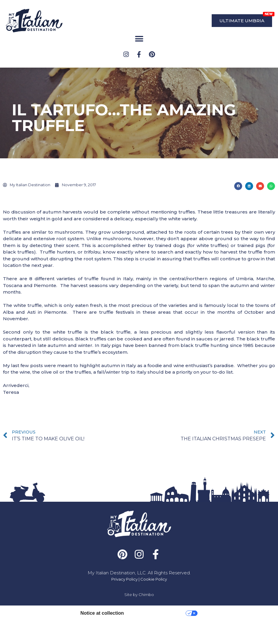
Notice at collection (102, 623)
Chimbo (146, 604)
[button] (139, 39)
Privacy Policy (124, 589)
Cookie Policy (153, 589)
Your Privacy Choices (158, 623)
